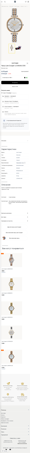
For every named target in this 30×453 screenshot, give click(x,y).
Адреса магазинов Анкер (22, 443)
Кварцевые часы (20, 162)
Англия (18, 157)
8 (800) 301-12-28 (8, 440)
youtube (10, 449)
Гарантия (3, 417)
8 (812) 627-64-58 (22, 440)
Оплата (3, 415)
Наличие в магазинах (15, 213)
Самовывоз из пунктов (15, 221)
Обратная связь (5, 422)
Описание (15, 140)
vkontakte (7, 449)
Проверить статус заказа (7, 420)
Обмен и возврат (5, 418)
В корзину (15, 82)
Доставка (15, 217)
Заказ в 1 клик (15, 86)
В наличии (7, 102)
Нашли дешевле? (25, 71)
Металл (18, 168)
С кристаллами (12, 197)
